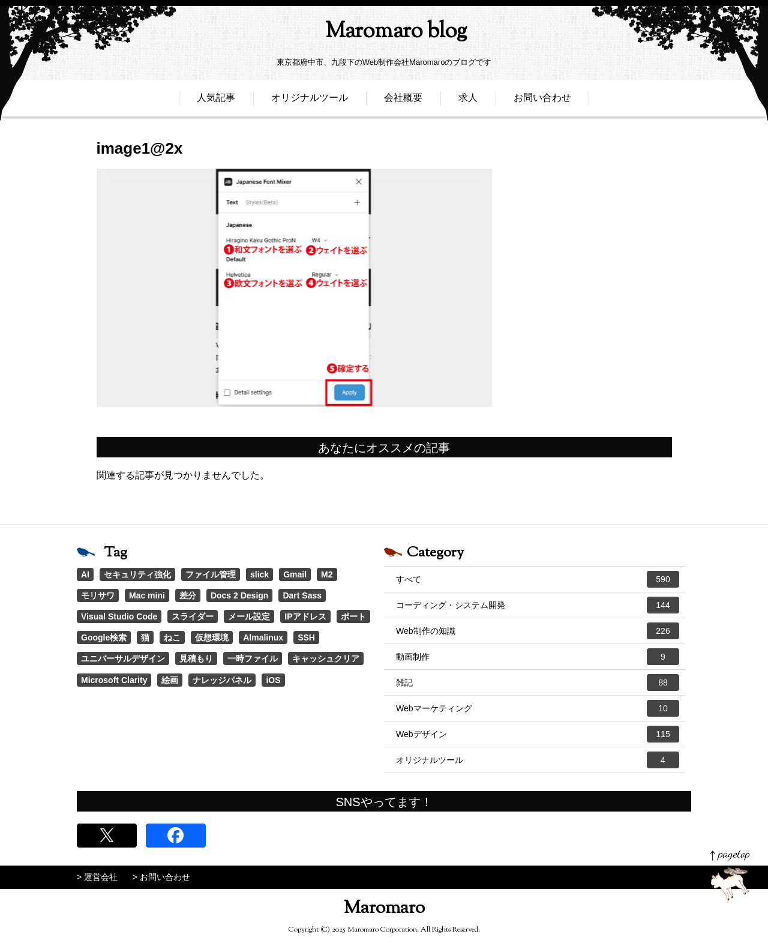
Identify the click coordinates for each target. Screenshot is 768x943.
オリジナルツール (309, 100)
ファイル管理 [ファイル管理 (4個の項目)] (210, 574)
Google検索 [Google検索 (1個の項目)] (104, 637)
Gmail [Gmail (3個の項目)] (295, 574)
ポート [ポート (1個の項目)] (353, 616)
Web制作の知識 (537, 630)
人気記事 (216, 100)
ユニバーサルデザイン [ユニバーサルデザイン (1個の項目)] (123, 658)
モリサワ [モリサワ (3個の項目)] (98, 595)
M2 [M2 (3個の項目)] (326, 574)
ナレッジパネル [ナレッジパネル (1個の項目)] (222, 680)
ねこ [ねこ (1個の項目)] (172, 637)
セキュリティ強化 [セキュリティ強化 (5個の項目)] (137, 574)
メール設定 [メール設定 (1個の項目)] (249, 616)
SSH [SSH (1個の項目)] (306, 637)
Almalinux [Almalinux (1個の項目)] (263, 637)
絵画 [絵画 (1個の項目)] (169, 680)
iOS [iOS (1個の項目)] (273, 680)
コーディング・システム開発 (537, 605)
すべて (537, 579)
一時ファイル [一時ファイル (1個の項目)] (252, 658)
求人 (468, 100)
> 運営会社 (97, 877)
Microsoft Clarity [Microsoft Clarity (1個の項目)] (114, 680)
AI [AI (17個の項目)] (85, 574)
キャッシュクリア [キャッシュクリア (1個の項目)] (325, 658)
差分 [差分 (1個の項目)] (187, 595)
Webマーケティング (537, 708)
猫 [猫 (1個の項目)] (145, 637)
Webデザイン (537, 734)
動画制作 (537, 656)
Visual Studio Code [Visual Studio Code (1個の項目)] (119, 616)
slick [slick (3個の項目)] (259, 574)
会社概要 (403, 100)
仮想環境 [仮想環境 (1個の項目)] (212, 637)
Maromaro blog (384, 33)
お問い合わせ (542, 100)
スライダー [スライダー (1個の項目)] (193, 616)
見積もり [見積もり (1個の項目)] (196, 658)
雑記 (537, 682)
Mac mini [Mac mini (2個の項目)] (147, 595)
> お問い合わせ (161, 877)
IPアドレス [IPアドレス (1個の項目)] (305, 616)
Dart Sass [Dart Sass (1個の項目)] (302, 595)
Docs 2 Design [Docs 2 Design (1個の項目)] (239, 595)
